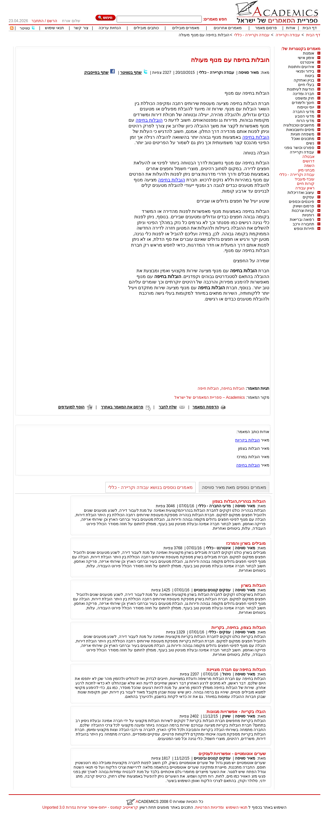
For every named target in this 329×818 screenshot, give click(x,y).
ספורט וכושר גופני (299, 147)
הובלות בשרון (253, 585)
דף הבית (310, 28)
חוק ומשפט (304, 98)
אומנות (308, 53)
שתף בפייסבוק (96, 72)
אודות (290, 28)
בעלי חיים (306, 85)
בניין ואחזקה (304, 80)
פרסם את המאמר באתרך (122, 407)
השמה (309, 165)
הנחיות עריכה (110, 28)
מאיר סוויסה (248, 72)
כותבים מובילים (146, 28)
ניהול (226, 674)
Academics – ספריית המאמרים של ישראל (209, 397)
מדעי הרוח (305, 120)
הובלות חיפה (208, 388)
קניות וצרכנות (303, 210)
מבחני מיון (306, 170)
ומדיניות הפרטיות (209, 807)
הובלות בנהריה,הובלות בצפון (239, 501)
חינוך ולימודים (303, 102)
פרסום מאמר (266, 28)
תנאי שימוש (54, 28)
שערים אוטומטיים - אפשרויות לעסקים (232, 753)
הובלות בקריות (247, 440)
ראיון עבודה (305, 188)
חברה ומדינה (303, 93)
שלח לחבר (168, 407)
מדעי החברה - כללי (214, 506)
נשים (310, 143)
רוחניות (308, 215)
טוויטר (25, 28)
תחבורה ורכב (303, 224)
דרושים (309, 161)
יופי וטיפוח (305, 107)
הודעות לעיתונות (300, 89)
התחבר (37, 21)
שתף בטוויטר (131, 72)
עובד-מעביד (305, 179)
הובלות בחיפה (149, 120)
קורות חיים (306, 183)
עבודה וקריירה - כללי (252, 35)
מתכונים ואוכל (302, 138)
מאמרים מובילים (185, 28)
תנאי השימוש (236, 807)
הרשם (52, 21)
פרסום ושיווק (303, 206)
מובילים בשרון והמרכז (246, 543)
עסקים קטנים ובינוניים (212, 590)
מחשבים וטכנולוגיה (298, 125)
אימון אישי (306, 58)
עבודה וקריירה (288, 35)
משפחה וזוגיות (302, 134)
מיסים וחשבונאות (300, 129)
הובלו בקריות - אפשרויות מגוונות (236, 711)
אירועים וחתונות (301, 67)
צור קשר (81, 28)
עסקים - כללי (220, 632)
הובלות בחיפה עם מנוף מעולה (204, 35)
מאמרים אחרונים (228, 28)
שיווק (226, 716)
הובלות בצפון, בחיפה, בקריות (238, 627)
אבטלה (308, 156)
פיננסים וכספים (301, 201)
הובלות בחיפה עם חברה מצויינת (236, 669)
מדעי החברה (303, 111)
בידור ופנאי (305, 71)
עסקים (308, 197)
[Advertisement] (203, 44)
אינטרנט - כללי (218, 548)
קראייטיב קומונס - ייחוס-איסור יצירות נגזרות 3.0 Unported (90, 807)
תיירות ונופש (304, 228)
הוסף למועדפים (71, 407)
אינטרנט (307, 62)
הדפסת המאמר (205, 407)
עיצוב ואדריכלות (301, 192)
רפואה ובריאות (302, 219)
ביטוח (309, 76)
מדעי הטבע (304, 116)
